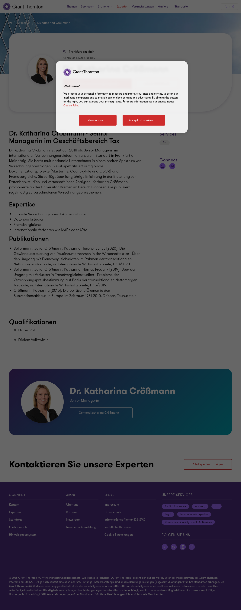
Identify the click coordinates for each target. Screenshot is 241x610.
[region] (122, 97)
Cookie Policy (71, 105)
